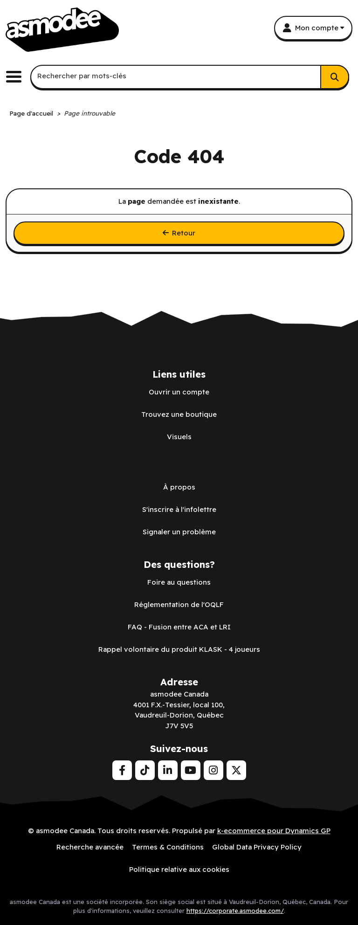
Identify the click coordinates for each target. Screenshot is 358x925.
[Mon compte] (313, 28)
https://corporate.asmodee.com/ (235, 910)
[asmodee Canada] (62, 29)
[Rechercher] (334, 77)
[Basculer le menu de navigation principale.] (17, 77)
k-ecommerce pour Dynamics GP (273, 830)
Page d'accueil (31, 113)
